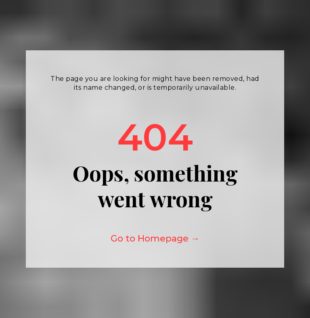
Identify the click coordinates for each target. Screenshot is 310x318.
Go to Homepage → (155, 238)
